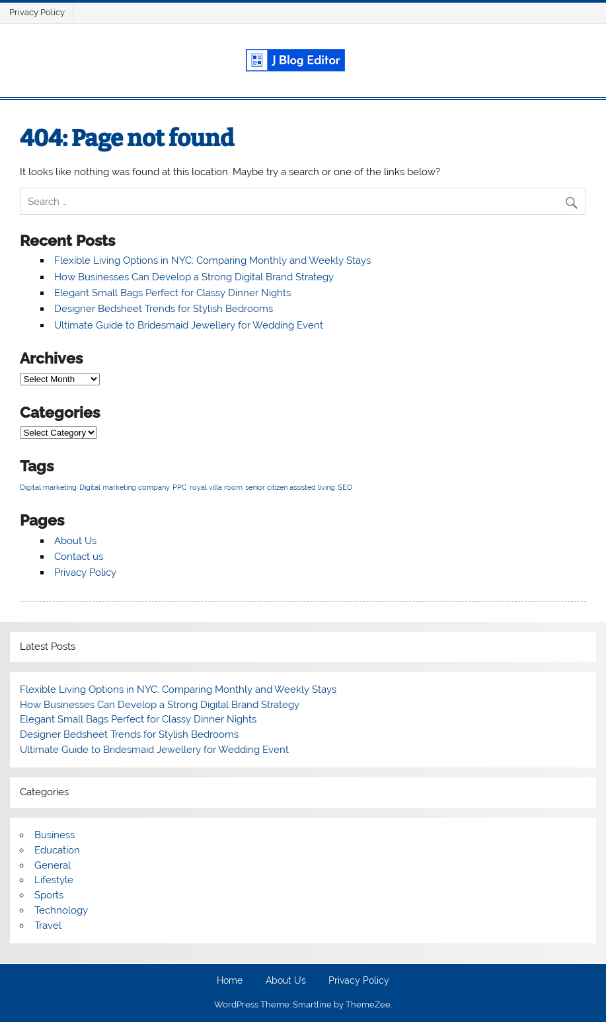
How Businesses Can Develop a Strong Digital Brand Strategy (194, 277)
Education (57, 850)
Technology (61, 910)
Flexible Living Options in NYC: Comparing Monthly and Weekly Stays (212, 260)
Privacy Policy (37, 12)
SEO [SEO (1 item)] (345, 487)
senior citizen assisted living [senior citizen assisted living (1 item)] (290, 487)
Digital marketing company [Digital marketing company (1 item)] (124, 487)
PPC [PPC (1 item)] (179, 487)
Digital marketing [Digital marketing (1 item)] (48, 487)
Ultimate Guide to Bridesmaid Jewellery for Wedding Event (188, 325)
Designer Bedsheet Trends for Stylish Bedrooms (163, 309)
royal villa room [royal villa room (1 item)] (216, 487)
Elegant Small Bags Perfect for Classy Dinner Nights (172, 293)
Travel (47, 925)
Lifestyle (53, 880)
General (52, 865)
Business (54, 835)
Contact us (78, 557)
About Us (75, 541)
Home (230, 981)
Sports (48, 895)
